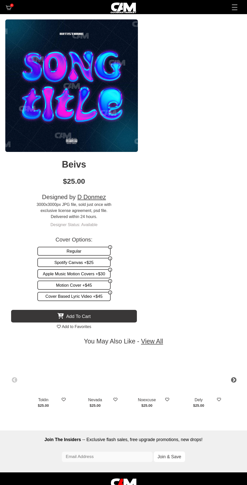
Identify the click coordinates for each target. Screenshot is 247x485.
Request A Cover (84, 385)
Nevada (98, 261)
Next (230, 241)
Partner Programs (162, 395)
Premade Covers (84, 374)
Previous (16, 241)
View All (152, 203)
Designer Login (105, 459)
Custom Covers (83, 380)
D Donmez (201, 62)
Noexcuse (150, 261)
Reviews (170, 385)
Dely (201, 261)
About (172, 374)
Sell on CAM (167, 390)
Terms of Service (140, 459)
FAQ (174, 380)
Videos (75, 395)
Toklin (46, 261)
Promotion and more (87, 390)
